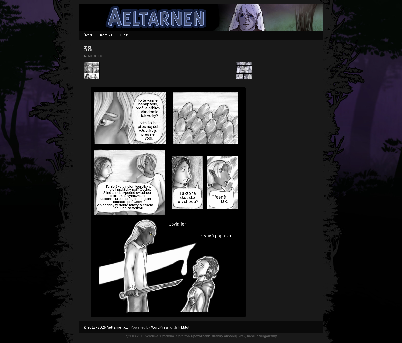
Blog (124, 35)
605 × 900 (95, 56)
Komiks (106, 35)
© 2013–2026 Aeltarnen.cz (106, 327)
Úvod (88, 35)
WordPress (160, 327)
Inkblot (184, 327)
